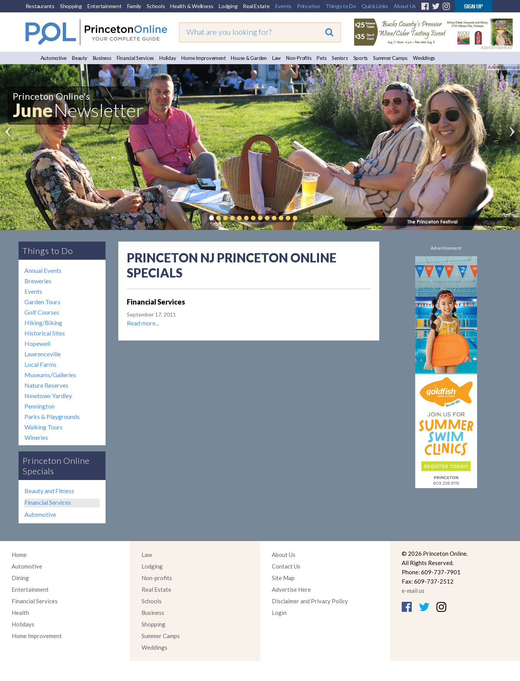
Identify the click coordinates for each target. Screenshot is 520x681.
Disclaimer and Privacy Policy (310, 601)
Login (279, 612)
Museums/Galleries (50, 374)
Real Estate (256, 6)
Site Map (283, 577)
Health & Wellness (191, 6)
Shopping (71, 6)
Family (134, 6)
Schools (156, 6)
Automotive (54, 58)
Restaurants (40, 6)
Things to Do (341, 6)
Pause (306, 218)
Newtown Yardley (48, 395)
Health (20, 612)
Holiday (167, 58)
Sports (360, 58)
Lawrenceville (42, 354)
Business (102, 58)
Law (276, 58)
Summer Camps (390, 58)
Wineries (36, 437)
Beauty (79, 58)
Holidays (23, 624)
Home (19, 554)
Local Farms (40, 364)
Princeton (308, 6)
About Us (405, 6)
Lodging (228, 6)
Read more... (143, 323)
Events (283, 6)
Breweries (37, 280)
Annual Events (42, 270)
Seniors (340, 58)
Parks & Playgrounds (52, 416)
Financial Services (135, 58)
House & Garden (249, 58)
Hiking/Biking (43, 322)
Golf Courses (41, 312)
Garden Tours (42, 301)
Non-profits (157, 577)
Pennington (39, 406)
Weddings (424, 58)
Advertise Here (291, 589)
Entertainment (104, 6)
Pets (321, 58)
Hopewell (37, 343)
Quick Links (374, 6)
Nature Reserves (46, 385)
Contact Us (286, 566)
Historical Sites (44, 333)
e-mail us (413, 590)
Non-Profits (298, 58)
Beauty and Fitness (49, 490)
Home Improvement (203, 58)
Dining (20, 577)
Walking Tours (43, 427)
